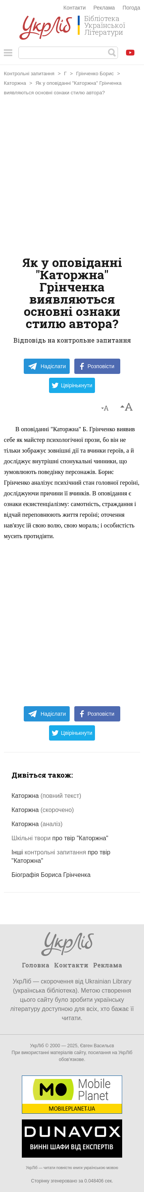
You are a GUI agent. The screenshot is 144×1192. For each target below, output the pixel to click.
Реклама (104, 7)
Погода (131, 7)
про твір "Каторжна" (59, 838)
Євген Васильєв (97, 1045)
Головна (35, 965)
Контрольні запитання (29, 73)
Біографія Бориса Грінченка (50, 875)
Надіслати (47, 366)
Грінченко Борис (95, 73)
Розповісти (97, 366)
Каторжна (15, 83)
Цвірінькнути (72, 385)
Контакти (75, 7)
